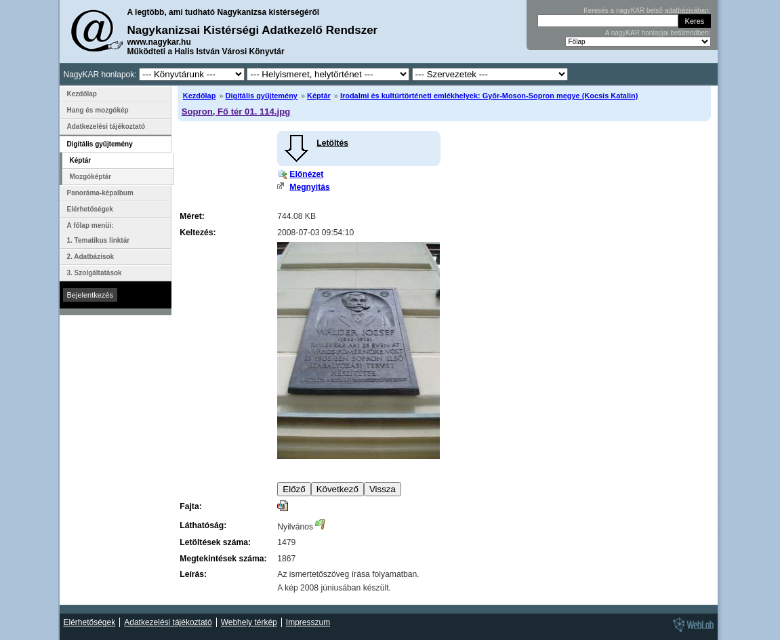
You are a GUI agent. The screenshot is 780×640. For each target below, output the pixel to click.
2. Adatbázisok (91, 256)
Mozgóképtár (91, 176)
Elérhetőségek (90, 209)
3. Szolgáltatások (94, 273)
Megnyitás (309, 187)
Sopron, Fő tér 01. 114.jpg (236, 111)
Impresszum (308, 622)
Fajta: (190, 506)
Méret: (192, 216)
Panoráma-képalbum (100, 193)
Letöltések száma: (215, 542)
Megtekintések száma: (223, 558)
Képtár (319, 96)
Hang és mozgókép (98, 110)
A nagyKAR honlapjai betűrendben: (658, 33)
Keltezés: (197, 232)
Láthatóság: (203, 525)
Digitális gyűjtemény (261, 96)
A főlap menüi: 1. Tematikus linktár (98, 233)
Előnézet (306, 174)
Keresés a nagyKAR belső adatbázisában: (646, 10)
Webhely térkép (249, 622)
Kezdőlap (199, 96)
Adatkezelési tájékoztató (106, 126)
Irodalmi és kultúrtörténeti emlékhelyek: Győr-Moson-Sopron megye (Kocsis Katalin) (489, 96)
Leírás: (193, 574)
